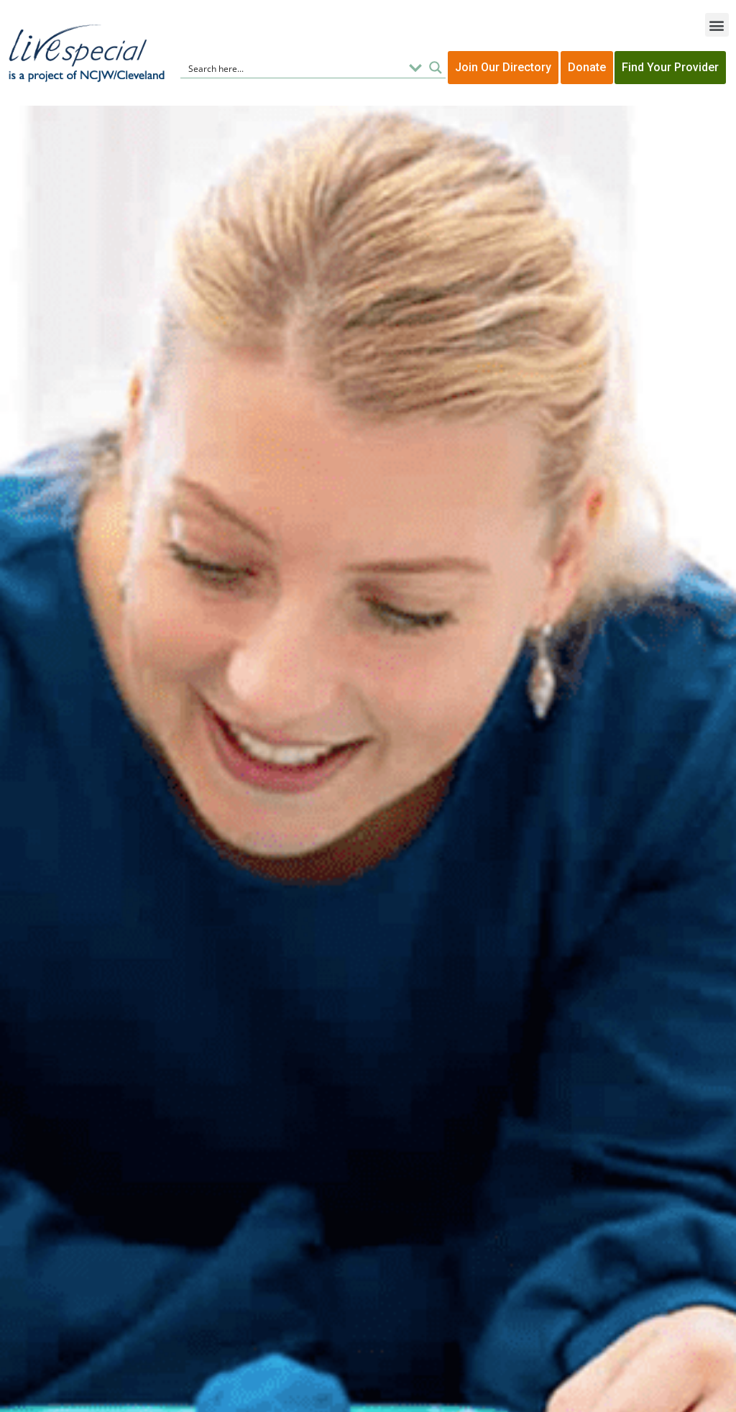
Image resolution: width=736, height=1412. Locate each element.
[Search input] (294, 67)
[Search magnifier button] (436, 68)
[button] (717, 25)
